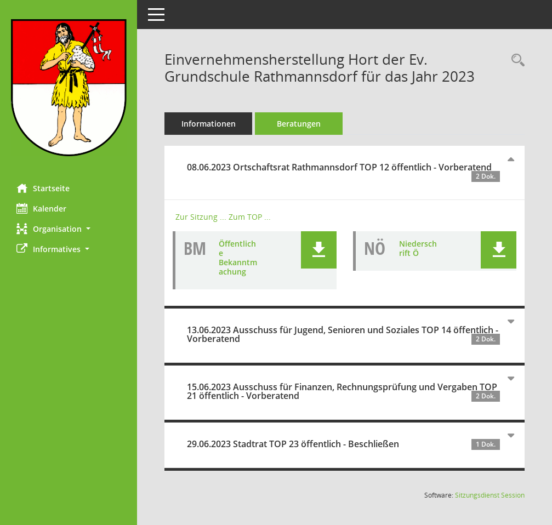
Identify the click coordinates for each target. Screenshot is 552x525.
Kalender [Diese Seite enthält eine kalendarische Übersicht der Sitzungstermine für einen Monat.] (41, 208)
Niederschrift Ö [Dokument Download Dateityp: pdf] (418, 248)
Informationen (208, 123)
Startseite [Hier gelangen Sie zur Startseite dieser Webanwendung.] (43, 187)
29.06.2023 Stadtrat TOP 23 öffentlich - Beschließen (343, 444)
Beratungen (299, 123)
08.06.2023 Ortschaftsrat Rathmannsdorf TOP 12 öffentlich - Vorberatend (343, 171)
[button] (68, 229)
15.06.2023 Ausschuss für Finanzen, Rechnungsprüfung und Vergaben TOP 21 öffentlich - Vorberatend (343, 391)
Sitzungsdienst (490, 495)
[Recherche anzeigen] (515, 61)
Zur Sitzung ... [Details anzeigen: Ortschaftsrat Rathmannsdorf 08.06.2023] (200, 217)
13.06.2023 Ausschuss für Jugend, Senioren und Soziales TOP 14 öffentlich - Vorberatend (343, 334)
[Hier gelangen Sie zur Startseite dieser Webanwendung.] (68, 87)
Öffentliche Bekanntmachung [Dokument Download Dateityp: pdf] (238, 257)
